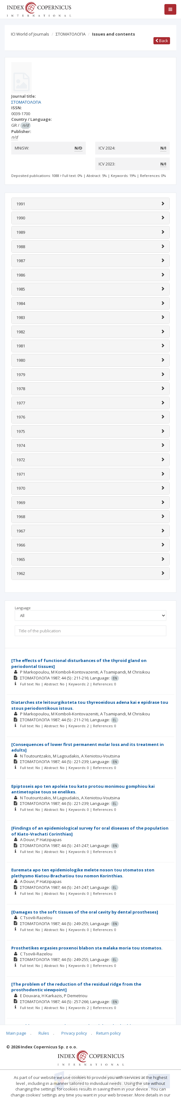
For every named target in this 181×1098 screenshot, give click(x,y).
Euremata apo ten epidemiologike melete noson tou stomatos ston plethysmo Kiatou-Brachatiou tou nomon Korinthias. (82, 873)
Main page (16, 1033)
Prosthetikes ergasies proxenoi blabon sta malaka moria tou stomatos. (87, 948)
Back (161, 40)
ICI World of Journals (30, 34)
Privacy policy (74, 1033)
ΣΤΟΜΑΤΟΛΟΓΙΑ (70, 34)
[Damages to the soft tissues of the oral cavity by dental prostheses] (84, 912)
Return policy (108, 1033)
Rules (44, 1033)
